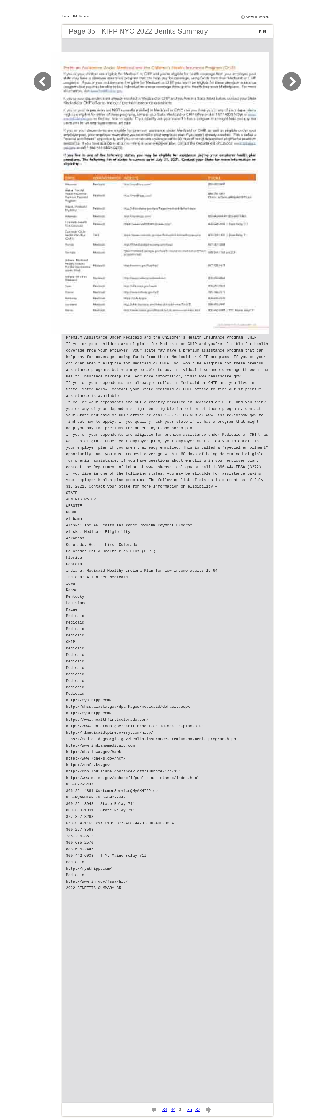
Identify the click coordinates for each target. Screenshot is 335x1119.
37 (197, 1109)
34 (173, 1109)
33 (164, 1109)
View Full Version (257, 17)
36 (189, 1109)
